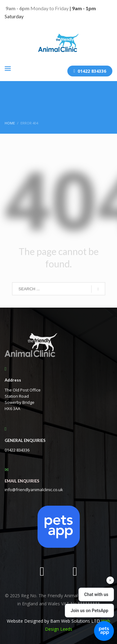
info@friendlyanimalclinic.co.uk (34, 489)
